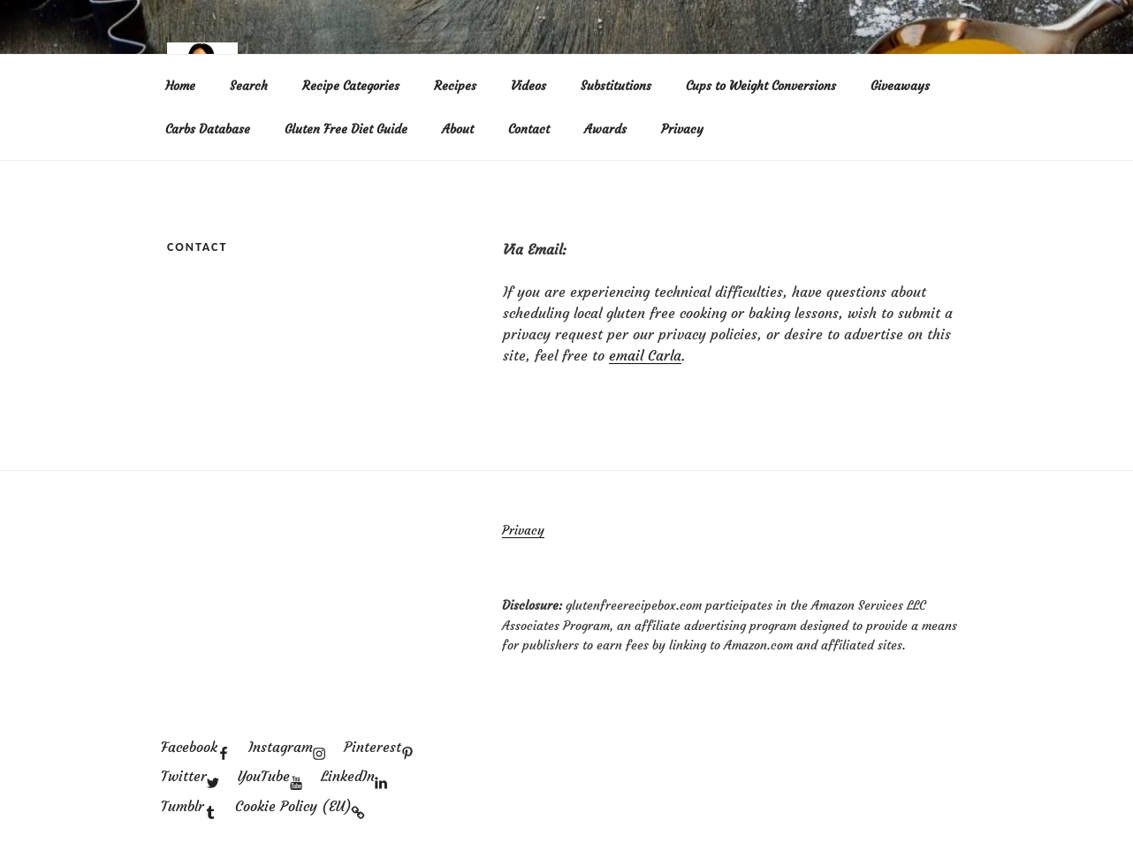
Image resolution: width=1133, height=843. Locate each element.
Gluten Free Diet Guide (346, 129)
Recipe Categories (350, 86)
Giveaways (900, 86)
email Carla (645, 355)
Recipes (455, 86)
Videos (528, 86)
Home (180, 86)
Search (249, 86)
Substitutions (616, 86)
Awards (605, 129)
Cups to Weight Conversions (761, 86)
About (458, 129)
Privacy (682, 129)
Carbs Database (207, 129)
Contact (529, 129)
